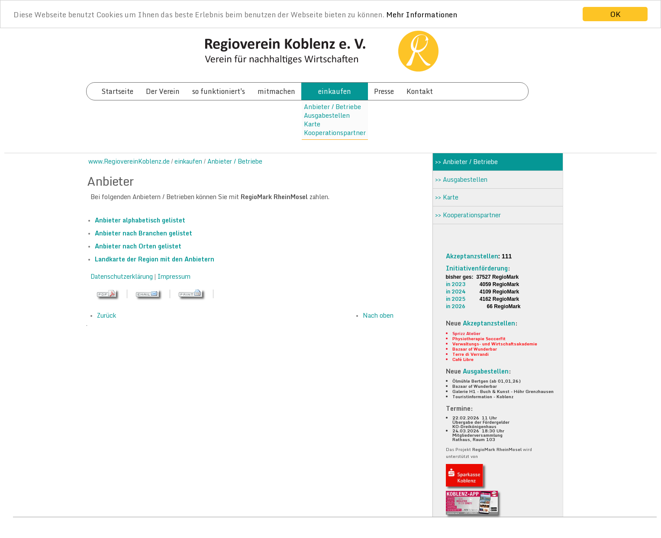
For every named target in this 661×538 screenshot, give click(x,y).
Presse (384, 91)
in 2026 (455, 306)
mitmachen (276, 91)
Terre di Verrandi (470, 354)
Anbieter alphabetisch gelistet (140, 220)
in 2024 (455, 291)
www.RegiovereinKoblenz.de (129, 161)
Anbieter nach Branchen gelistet (143, 233)
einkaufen (334, 91)
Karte (312, 124)
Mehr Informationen (421, 14)
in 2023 (455, 284)
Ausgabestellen (327, 115)
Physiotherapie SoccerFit (479, 338)
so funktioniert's (218, 91)
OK (615, 14)
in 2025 (455, 299)
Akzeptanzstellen (472, 256)
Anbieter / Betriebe (332, 107)
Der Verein (163, 91)
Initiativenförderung (477, 268)
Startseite (117, 91)
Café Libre (463, 359)
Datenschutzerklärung (122, 276)
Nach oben (378, 315)
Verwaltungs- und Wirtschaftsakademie (494, 343)
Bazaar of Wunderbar (474, 348)
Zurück (106, 315)
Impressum (174, 276)
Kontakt (419, 91)
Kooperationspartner (335, 133)
